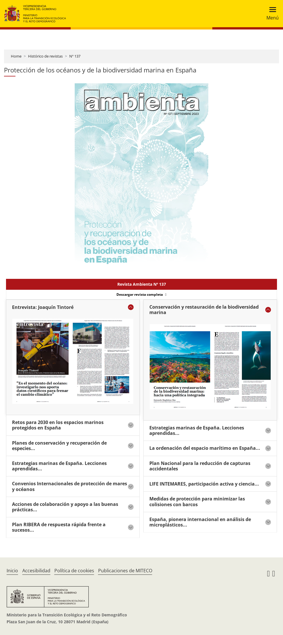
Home (16, 56)
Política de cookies (74, 570)
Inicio (12, 570)
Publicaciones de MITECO (125, 570)
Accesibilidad (36, 570)
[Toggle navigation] (271, 13)
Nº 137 (74, 56)
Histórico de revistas (45, 56)
